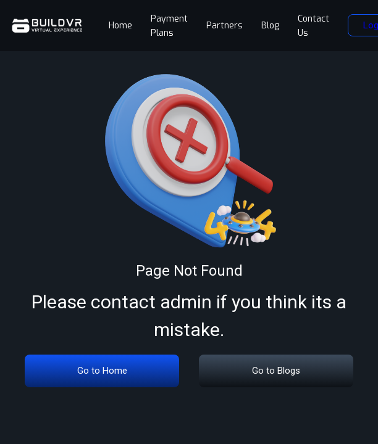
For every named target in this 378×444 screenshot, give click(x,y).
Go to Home (102, 370)
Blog (270, 25)
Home (120, 25)
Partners (224, 25)
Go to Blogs (276, 370)
